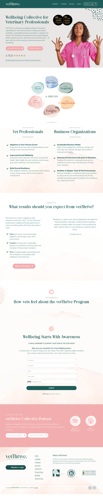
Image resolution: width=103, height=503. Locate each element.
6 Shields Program (35, 48)
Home (36, 456)
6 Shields (55, 4)
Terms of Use (39, 479)
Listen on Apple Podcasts (38, 435)
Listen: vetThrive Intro (15, 48)
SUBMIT (51, 388)
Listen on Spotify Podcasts (16, 435)
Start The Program (24, 266)
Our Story (71, 4)
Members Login (90, 4)
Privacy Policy (39, 472)
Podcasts (64, 4)
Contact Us (38, 469)
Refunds (37, 475)
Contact (79, 4)
